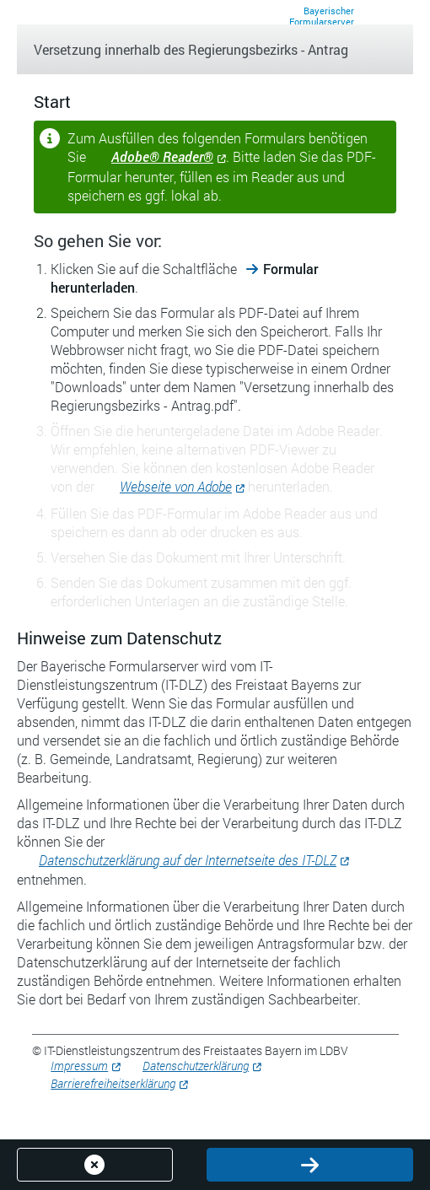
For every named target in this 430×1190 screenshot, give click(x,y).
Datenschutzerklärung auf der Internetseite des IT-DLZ (187, 860)
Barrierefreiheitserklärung (113, 1083)
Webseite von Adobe (176, 486)
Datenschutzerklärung (195, 1066)
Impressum (79, 1066)
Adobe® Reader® (162, 156)
